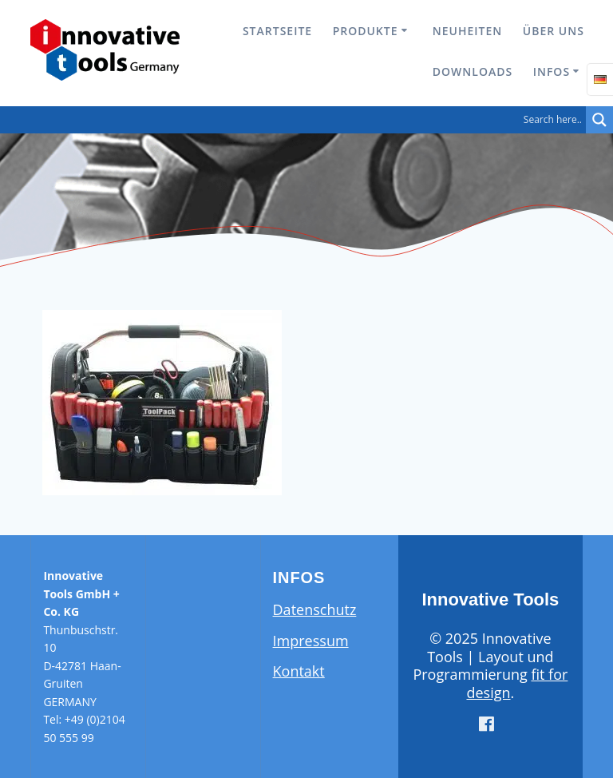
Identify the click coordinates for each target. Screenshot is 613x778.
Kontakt (299, 671)
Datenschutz (315, 609)
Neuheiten (467, 30)
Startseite (277, 30)
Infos (551, 71)
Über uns (553, 30)
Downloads (472, 71)
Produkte (365, 30)
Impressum (311, 640)
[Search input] (297, 119)
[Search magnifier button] (599, 119)
